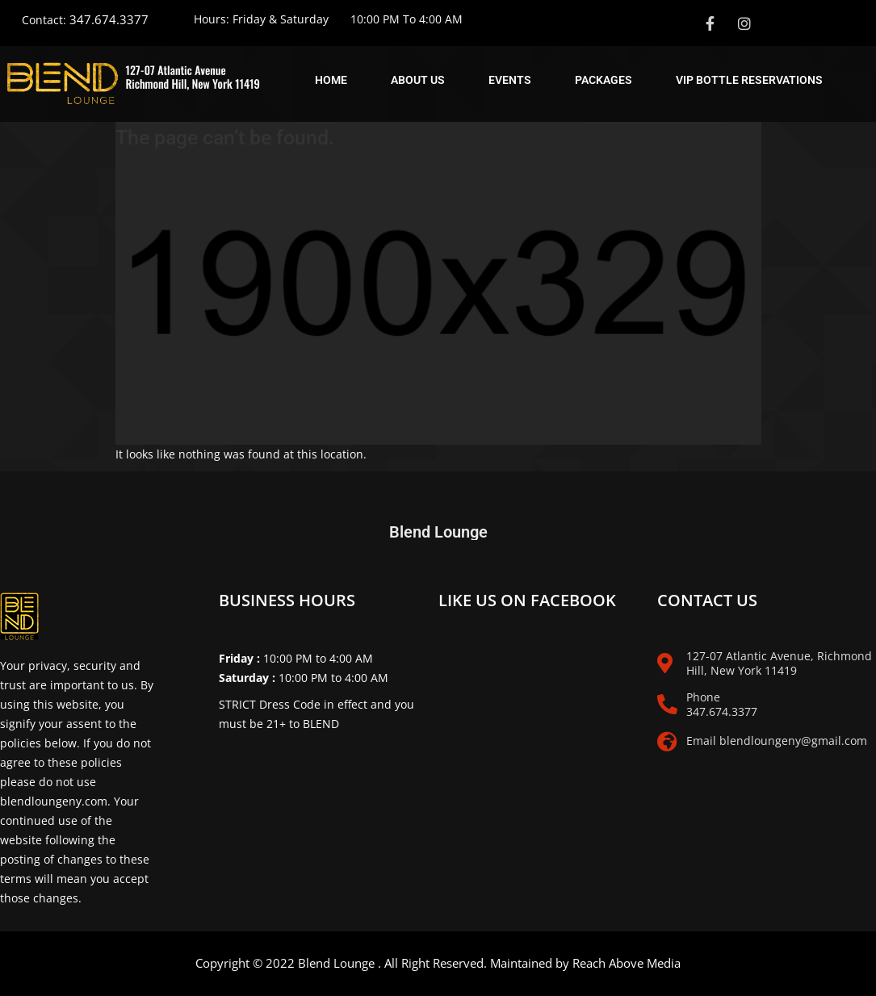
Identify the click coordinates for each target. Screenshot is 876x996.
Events (509, 79)
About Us (418, 79)
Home (331, 79)
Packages (603, 79)
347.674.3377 (109, 19)
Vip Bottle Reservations (749, 79)
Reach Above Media (626, 963)
